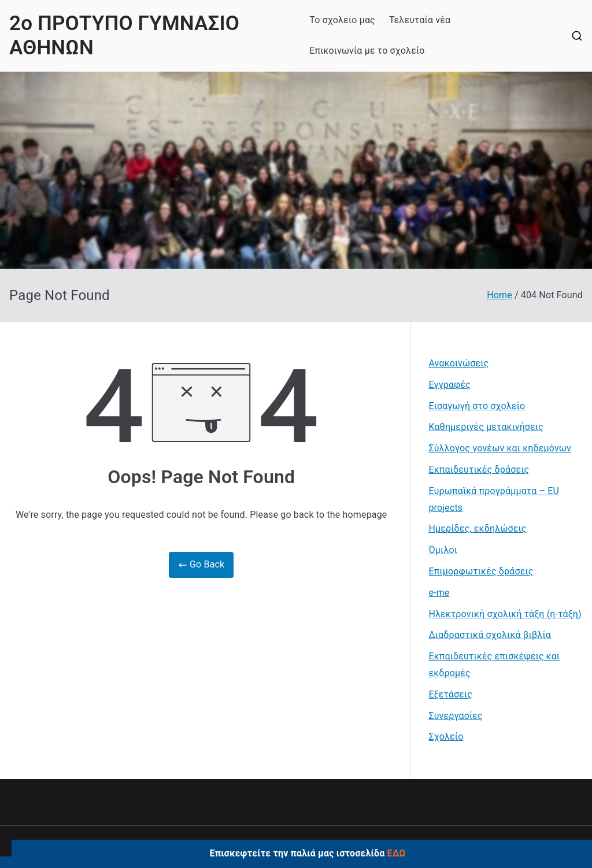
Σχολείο (445, 736)
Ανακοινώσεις (458, 363)
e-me (438, 592)
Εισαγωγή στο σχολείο (476, 405)
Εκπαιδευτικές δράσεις (478, 469)
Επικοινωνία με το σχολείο (366, 50)
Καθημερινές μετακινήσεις (485, 426)
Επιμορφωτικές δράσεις (480, 571)
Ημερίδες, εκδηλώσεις (477, 528)
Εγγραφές (449, 384)
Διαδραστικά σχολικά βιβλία (489, 634)
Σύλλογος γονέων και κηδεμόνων (499, 448)
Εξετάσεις (450, 694)
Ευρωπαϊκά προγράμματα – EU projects (493, 499)
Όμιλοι (442, 549)
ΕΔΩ (396, 853)
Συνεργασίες (455, 715)
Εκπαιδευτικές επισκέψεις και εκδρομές (494, 664)
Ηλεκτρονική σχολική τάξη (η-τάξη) (504, 614)
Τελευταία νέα (419, 19)
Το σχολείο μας (342, 19)
